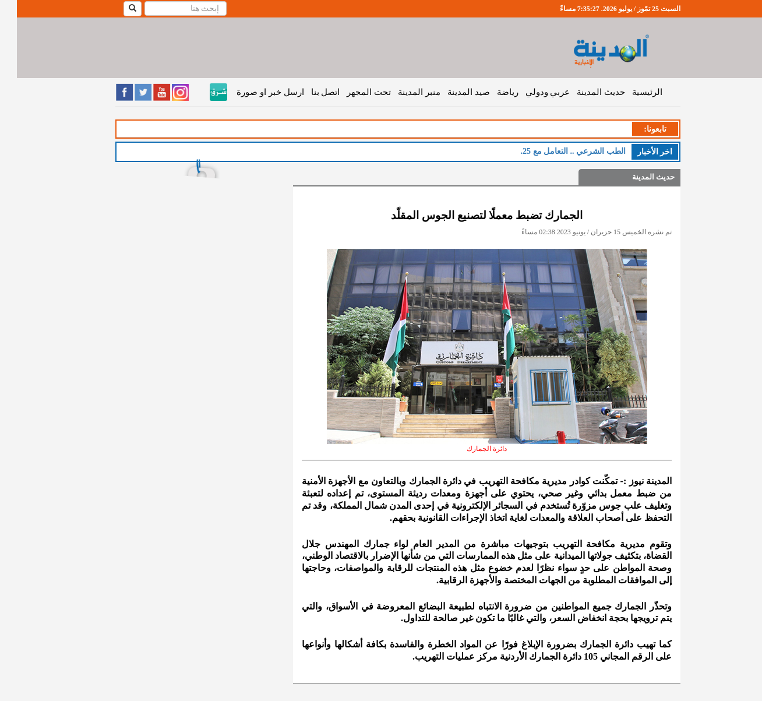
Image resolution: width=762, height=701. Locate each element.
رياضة (491, 92)
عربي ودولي (531, 92)
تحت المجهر (352, 92)
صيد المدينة (452, 92)
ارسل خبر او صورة (253, 92)
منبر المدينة (402, 92)
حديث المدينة (584, 92)
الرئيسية (630, 92)
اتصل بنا (308, 92)
